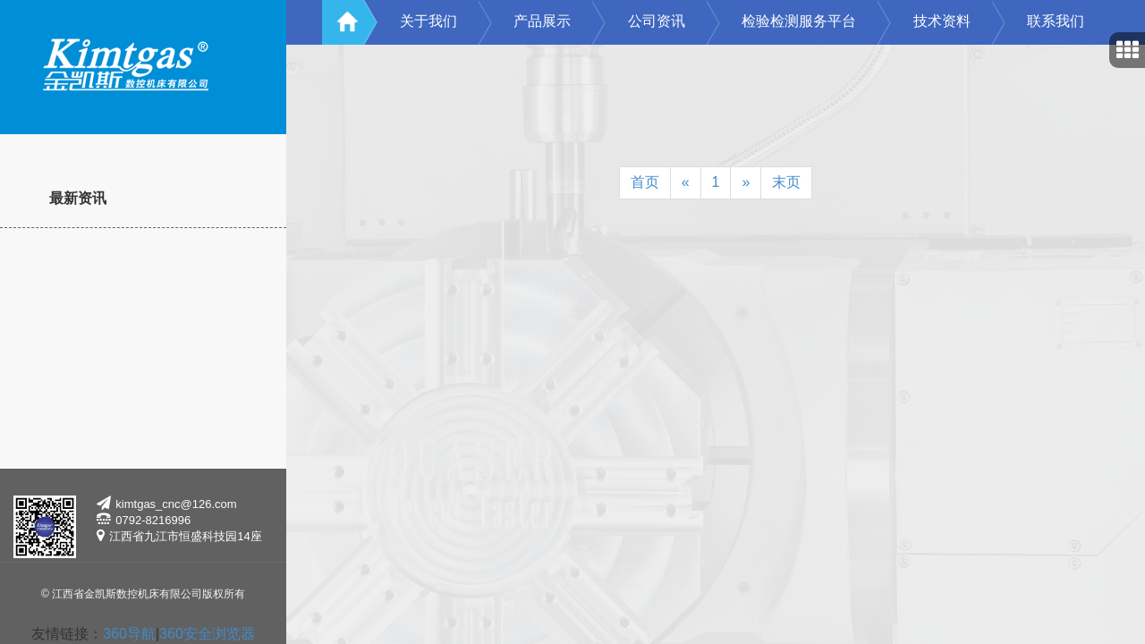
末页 (786, 182)
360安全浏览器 (207, 633)
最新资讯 (77, 198)
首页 (645, 182)
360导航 (129, 633)
